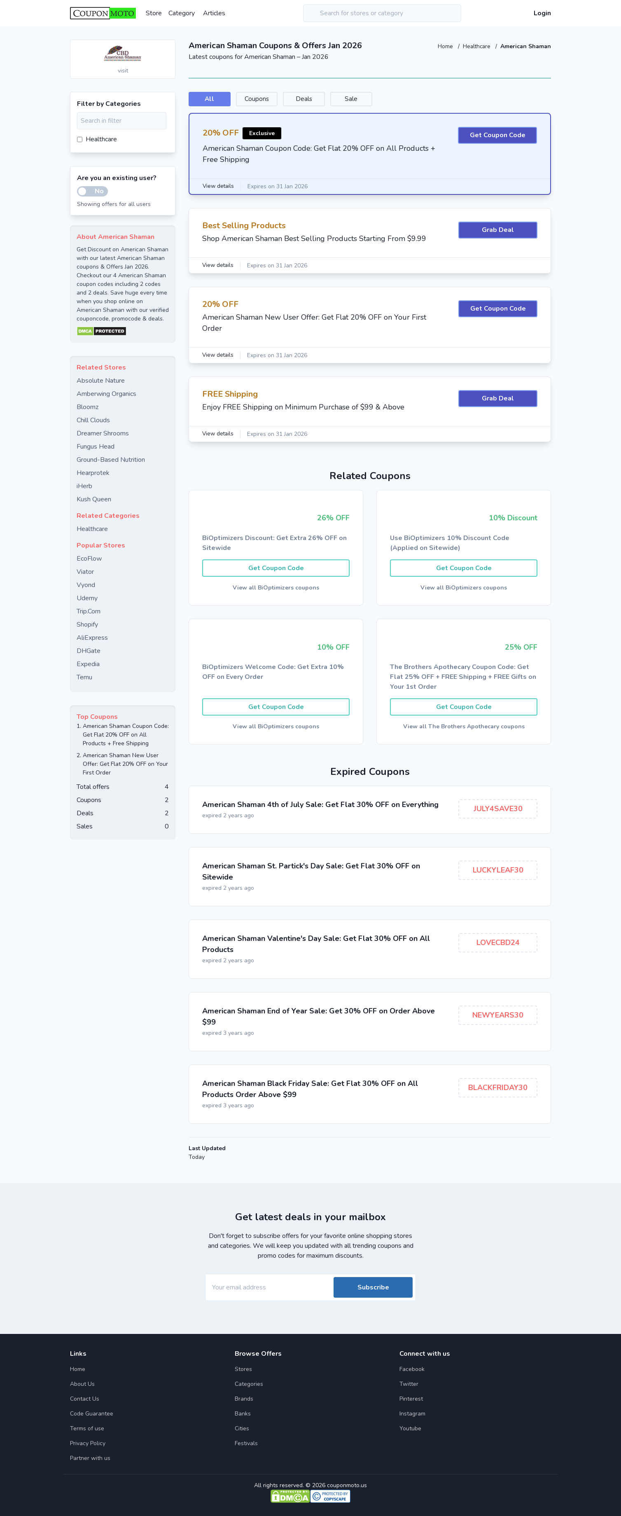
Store (154, 13)
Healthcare (476, 46)
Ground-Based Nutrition (111, 459)
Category (181, 13)
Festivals (246, 1443)
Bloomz (87, 407)
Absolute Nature (101, 380)
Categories (249, 1384)
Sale (393, 99)
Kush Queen (94, 499)
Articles (214, 13)
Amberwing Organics (106, 393)
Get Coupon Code (497, 136)
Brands (244, 1399)
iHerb (84, 486)
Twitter (408, 1384)
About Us (82, 1384)
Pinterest (411, 1399)
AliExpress (92, 637)
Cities (242, 1428)
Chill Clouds (93, 420)
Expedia (88, 664)
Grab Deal (498, 231)
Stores (243, 1369)
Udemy (87, 598)
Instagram (412, 1414)
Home (444, 46)
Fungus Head (95, 446)
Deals (333, 99)
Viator (85, 571)
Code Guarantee (91, 1414)
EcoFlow (89, 558)
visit (123, 71)
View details (219, 187)
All (215, 99)
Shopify (87, 624)
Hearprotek (93, 472)
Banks (243, 1414)
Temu (84, 677)
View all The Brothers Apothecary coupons (464, 728)
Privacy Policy (87, 1443)
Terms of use (87, 1428)
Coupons (274, 99)
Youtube (410, 1428)
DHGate (88, 650)
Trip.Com (88, 611)
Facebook (412, 1369)
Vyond (86, 585)
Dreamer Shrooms (103, 433)
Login (542, 13)
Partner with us (90, 1458)
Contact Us (84, 1399)
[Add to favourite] (168, 46)
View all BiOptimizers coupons (276, 589)
